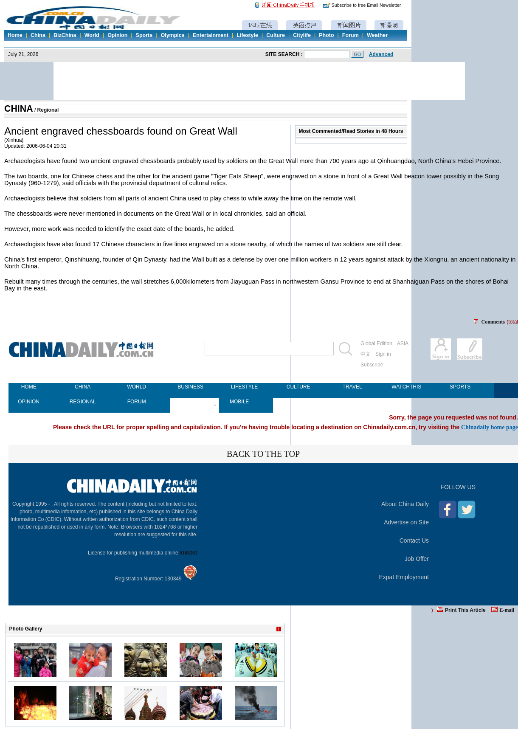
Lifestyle (247, 35)
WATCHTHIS (406, 387)
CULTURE (298, 387)
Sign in (383, 354)
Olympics (172, 35)
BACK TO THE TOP (263, 454)
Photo (326, 35)
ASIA (402, 343)
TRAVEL (352, 387)
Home (15, 35)
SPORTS (460, 387)
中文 (365, 354)
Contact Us (414, 540)
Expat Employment (404, 577)
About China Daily (405, 504)
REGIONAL (83, 402)
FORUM (136, 402)
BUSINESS (190, 387)
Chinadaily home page (489, 427)
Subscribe (371, 365)
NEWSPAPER (190, 402)
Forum (350, 35)
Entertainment (210, 35)
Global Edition (376, 343)
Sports (144, 35)
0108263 (188, 553)
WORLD (136, 387)
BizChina (64, 35)
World (91, 35)
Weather (377, 35)
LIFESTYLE (244, 387)
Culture (275, 35)
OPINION (28, 402)
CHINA (18, 109)
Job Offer (417, 558)
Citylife (302, 35)
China (38, 35)
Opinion (117, 35)
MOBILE (239, 402)
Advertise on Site (406, 522)
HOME (29, 387)
